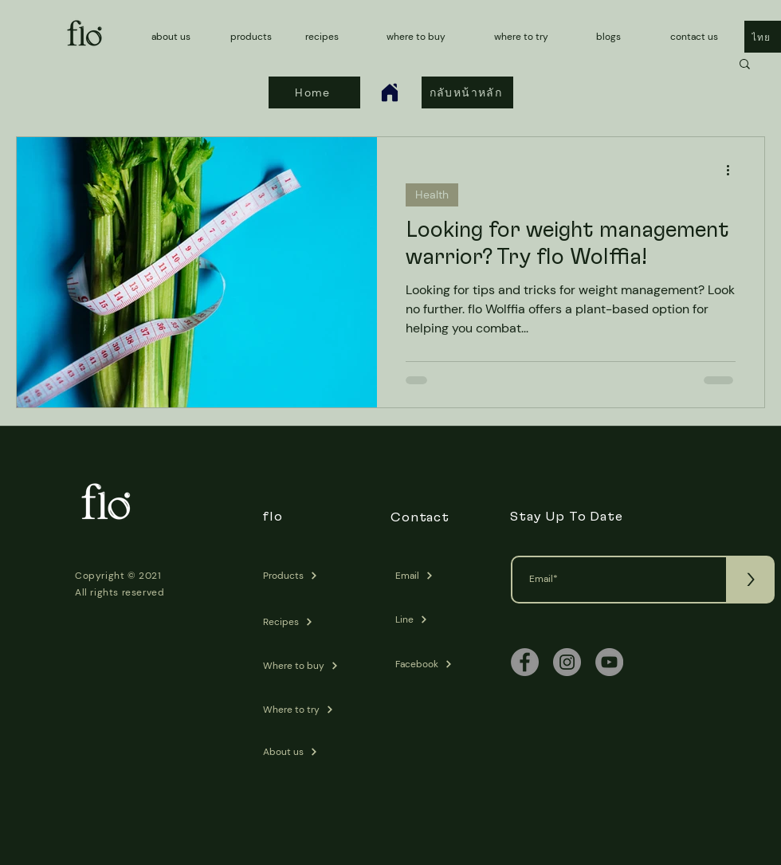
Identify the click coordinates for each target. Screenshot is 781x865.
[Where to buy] (304, 666)
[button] (744, 65)
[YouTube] (609, 662)
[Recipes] (304, 622)
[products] (253, 37)
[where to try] (524, 37)
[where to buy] (420, 37)
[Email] (436, 576)
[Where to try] (304, 709)
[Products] (304, 576)
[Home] (390, 92)
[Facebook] (436, 664)
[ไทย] (762, 37)
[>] (751, 580)
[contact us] (700, 37)
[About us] (304, 752)
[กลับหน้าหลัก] (467, 92)
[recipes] (328, 37)
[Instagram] (567, 662)
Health (432, 194)
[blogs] (626, 37)
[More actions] (733, 169)
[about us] (177, 37)
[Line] (436, 619)
